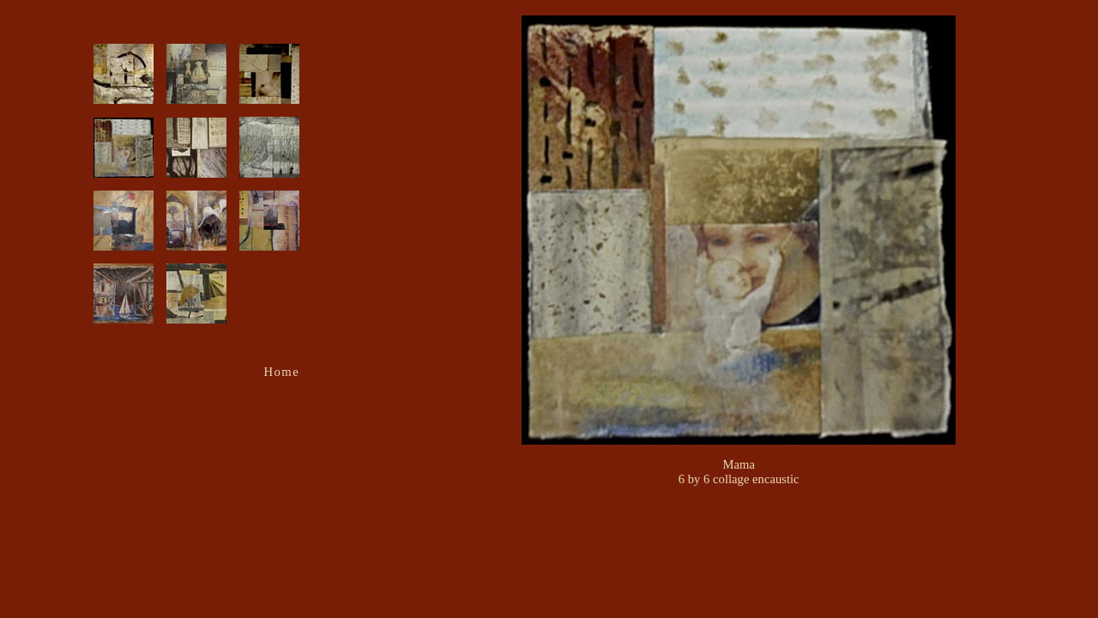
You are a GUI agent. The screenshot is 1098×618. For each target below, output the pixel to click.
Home (282, 372)
